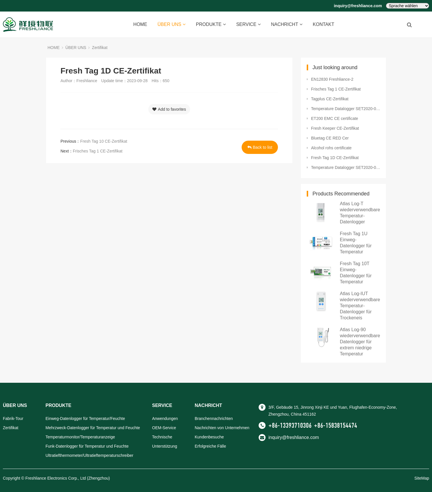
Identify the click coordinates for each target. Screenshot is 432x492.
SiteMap (421, 478)
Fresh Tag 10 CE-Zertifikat (103, 141)
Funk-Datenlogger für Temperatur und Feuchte (87, 446)
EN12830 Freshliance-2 (332, 79)
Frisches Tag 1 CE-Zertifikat (97, 151)
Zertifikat (99, 47)
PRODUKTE (211, 24)
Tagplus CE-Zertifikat (329, 99)
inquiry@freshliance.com (358, 5)
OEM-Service (164, 427)
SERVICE (248, 24)
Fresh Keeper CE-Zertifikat (335, 128)
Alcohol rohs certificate (331, 148)
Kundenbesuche (209, 437)
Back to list (259, 147)
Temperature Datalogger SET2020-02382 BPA (345, 108)
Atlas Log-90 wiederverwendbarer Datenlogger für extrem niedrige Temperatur (361, 341)
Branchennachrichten (214, 418)
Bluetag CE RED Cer (330, 138)
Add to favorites (169, 109)
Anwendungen (165, 418)
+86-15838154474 (335, 425)
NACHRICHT (286, 24)
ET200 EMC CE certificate (334, 118)
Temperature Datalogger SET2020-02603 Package (345, 167)
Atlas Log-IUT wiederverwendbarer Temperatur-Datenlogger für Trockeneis (361, 305)
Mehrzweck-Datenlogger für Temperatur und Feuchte (93, 427)
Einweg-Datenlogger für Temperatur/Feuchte (85, 418)
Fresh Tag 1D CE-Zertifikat (335, 157)
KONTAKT (323, 24)
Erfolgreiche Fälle (210, 446)
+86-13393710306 (290, 425)
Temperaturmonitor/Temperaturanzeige (80, 437)
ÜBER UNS (172, 24)
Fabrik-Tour (13, 418)
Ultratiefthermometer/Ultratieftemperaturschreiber (89, 455)
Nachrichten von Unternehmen (222, 427)
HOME (140, 24)
